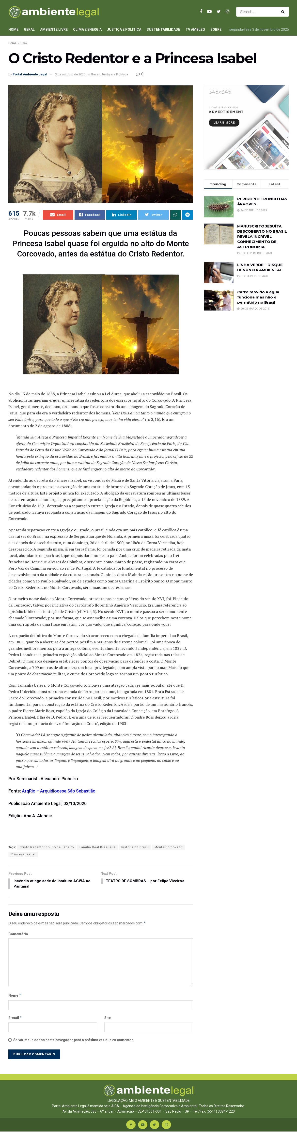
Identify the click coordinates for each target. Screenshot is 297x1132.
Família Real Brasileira (97, 847)
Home (13, 29)
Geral (29, 29)
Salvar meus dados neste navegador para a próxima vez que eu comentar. (73, 1041)
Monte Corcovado (168, 847)
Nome (14, 996)
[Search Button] (284, 12)
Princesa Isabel (23, 854)
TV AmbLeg (195, 29)
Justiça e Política (124, 29)
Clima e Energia (87, 29)
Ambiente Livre (54, 29)
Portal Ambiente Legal (30, 74)
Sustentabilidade (163, 29)
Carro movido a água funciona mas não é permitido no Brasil (258, 297)
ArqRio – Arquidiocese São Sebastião (58, 791)
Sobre (215, 29)
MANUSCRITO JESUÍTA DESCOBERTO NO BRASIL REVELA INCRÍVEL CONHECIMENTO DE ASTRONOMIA (262, 236)
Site (107, 1018)
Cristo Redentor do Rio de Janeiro (47, 847)
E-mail (15, 1018)
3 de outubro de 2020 (70, 74)
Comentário (18, 934)
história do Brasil (135, 847)
